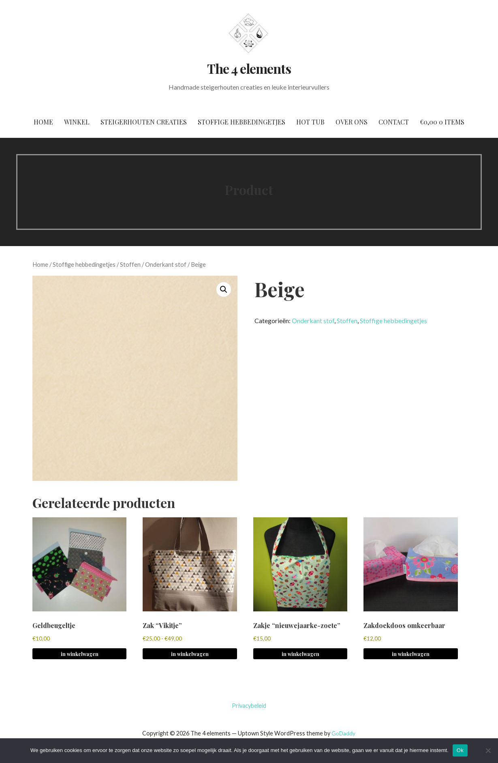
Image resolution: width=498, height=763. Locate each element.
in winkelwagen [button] (79, 654)
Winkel (77, 122)
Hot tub (310, 122)
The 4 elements (249, 68)
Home (43, 122)
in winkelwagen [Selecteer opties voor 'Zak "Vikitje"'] (190, 654)
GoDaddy (343, 733)
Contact (393, 122)
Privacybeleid (249, 705)
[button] (223, 289)
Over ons (352, 122)
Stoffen (130, 264)
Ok (460, 750)
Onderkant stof (165, 264)
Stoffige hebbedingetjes (241, 122)
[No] (488, 750)
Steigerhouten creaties (143, 122)
